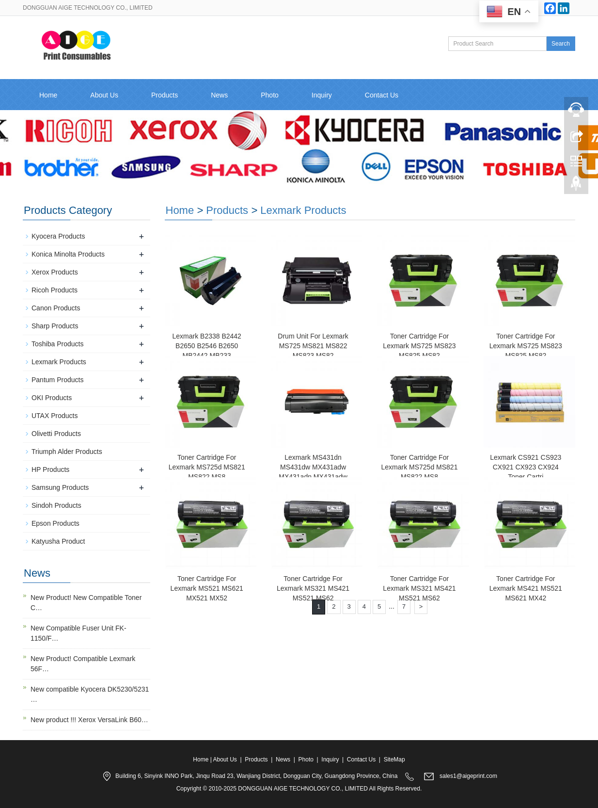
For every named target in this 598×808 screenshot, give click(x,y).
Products (164, 95)
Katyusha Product (58, 541)
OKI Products (51, 398)
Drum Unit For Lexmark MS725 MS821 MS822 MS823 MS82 (313, 345)
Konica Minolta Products (68, 254)
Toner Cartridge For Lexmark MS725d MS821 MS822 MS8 (207, 467)
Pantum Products (57, 380)
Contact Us (381, 95)
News (219, 95)
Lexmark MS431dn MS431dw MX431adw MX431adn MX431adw (313, 467)
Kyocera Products (58, 236)
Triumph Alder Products (66, 451)
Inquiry (322, 95)
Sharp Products (55, 326)
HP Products (50, 469)
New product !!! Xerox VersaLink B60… (89, 720)
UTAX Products (54, 416)
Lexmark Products (303, 210)
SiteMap (394, 759)
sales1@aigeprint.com (468, 776)
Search (560, 43)
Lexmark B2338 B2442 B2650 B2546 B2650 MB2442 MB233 (206, 345)
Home (48, 95)
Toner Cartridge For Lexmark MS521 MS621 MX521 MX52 (207, 588)
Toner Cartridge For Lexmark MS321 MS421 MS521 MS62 (313, 588)
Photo (270, 95)
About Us (104, 95)
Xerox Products (54, 272)
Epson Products (55, 523)
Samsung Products (60, 487)
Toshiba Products (57, 344)
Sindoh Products (56, 505)
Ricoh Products (54, 290)
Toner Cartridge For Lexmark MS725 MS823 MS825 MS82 (419, 345)
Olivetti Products (56, 433)
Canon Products (55, 308)
